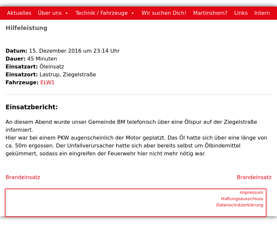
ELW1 (47, 82)
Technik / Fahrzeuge (102, 13)
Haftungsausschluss (242, 198)
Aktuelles (19, 13)
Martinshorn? (210, 13)
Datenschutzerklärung (239, 204)
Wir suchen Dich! (164, 13)
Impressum (251, 192)
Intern (262, 13)
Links (241, 13)
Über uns (50, 13)
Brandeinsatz (23, 177)
